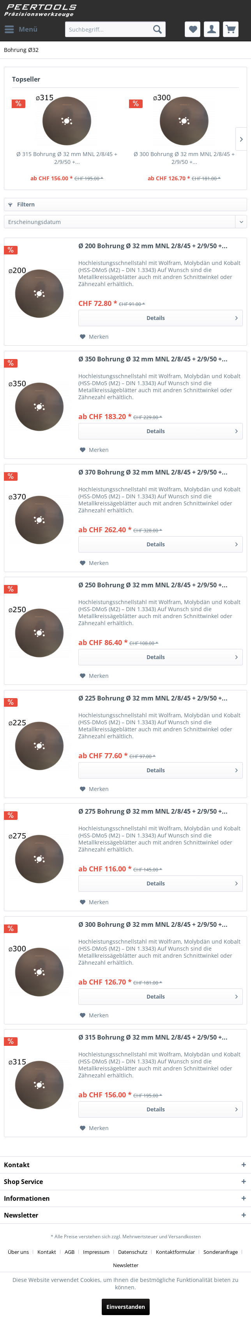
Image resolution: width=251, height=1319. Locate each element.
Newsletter (125, 1265)
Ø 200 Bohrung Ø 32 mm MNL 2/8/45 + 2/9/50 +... (153, 246)
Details (192, 317)
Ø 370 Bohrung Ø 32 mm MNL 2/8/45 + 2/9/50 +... (153, 472)
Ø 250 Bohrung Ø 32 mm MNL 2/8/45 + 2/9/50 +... (153, 585)
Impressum (96, 1251)
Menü (21, 28)
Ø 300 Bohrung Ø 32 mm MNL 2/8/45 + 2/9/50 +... (184, 157)
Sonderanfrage (220, 1251)
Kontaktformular (175, 1251)
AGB (69, 1251)
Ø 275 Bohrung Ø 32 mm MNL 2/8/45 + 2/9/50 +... (153, 811)
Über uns (18, 1251)
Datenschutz (132, 1251)
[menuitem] (20, 29)
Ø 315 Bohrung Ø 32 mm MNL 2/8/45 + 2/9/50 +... (66, 157)
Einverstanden (125, 1306)
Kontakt (46, 1251)
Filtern (21, 204)
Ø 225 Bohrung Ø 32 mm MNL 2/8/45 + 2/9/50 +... (153, 698)
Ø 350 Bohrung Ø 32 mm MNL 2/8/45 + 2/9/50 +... (153, 359)
